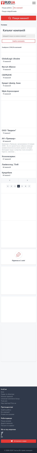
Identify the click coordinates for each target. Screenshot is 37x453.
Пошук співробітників (9, 11)
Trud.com (4, 401)
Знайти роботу (6, 410)
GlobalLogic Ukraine (11, 58)
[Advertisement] (18, 114)
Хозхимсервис (8, 156)
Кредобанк (7, 172)
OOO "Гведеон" (9, 130)
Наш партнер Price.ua (8, 403)
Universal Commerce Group (10, 399)
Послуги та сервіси (7, 425)
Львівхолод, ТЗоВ (10, 164)
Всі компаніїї (18, 8)
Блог (2, 392)
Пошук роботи (7, 8)
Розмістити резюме (7, 414)
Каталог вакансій (7, 396)
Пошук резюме (6, 421)
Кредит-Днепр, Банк (11, 83)
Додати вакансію (7, 423)
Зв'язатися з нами (19, 441)
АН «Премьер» (9, 138)
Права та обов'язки (7, 394)
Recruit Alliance (8, 66)
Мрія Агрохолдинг (10, 91)
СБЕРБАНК (7, 74)
